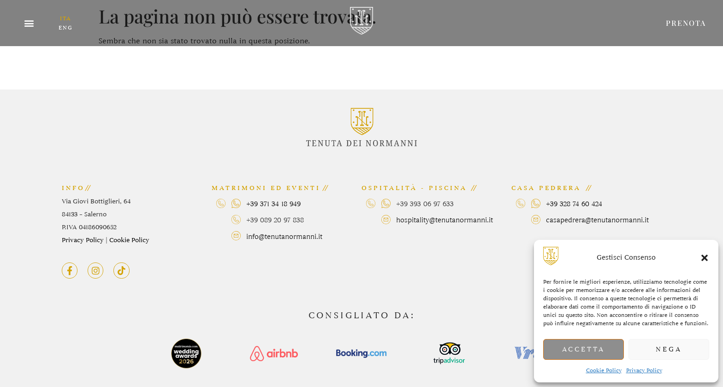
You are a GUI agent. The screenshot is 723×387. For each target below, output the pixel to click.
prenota (686, 23)
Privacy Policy (644, 370)
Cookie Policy (604, 370)
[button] (704, 257)
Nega (669, 349)
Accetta (583, 349)
